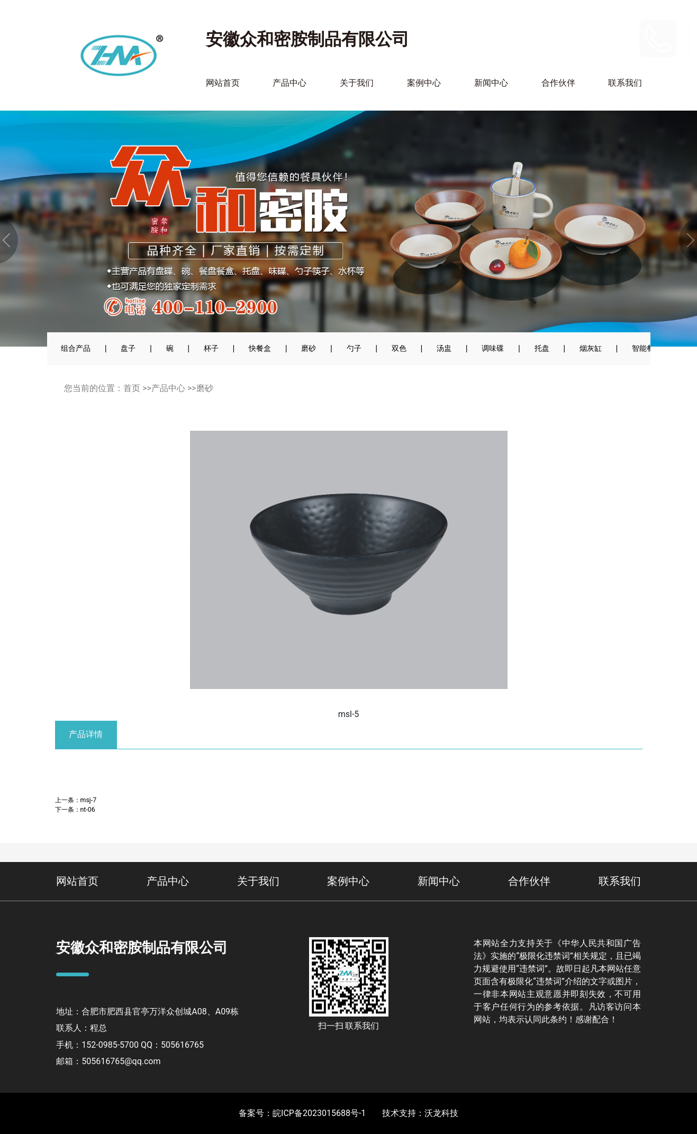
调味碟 (493, 348)
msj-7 (88, 800)
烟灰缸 (591, 348)
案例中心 (424, 83)
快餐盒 (260, 348)
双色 (399, 348)
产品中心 (289, 83)
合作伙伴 (558, 83)
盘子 (128, 348)
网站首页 (223, 83)
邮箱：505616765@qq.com (108, 1061)
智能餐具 (647, 348)
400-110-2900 (600, 45)
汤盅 (444, 348)
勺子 (354, 348)
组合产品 (75, 348)
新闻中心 (491, 83)
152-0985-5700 (604, 31)
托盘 (542, 348)
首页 (131, 388)
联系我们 (625, 83)
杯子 (211, 348)
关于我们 (357, 83)
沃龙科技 (441, 1113)
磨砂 (308, 348)
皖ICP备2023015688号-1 (319, 1113)
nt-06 (87, 809)
